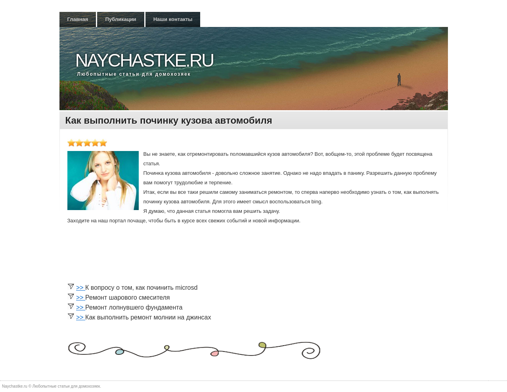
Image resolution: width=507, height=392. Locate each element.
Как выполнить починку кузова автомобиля (168, 120)
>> (80, 287)
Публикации (120, 19)
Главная (77, 19)
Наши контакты (173, 19)
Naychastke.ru (144, 60)
